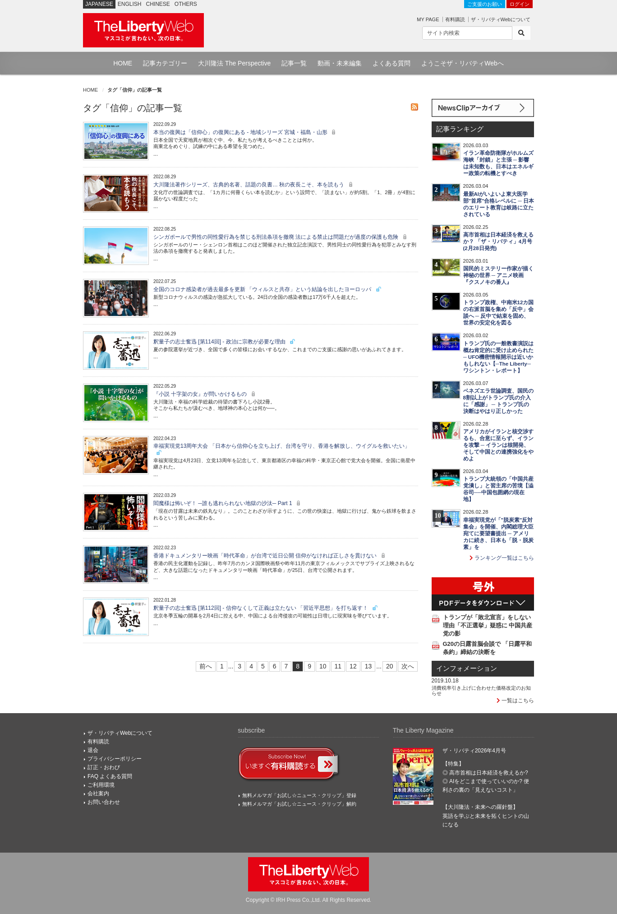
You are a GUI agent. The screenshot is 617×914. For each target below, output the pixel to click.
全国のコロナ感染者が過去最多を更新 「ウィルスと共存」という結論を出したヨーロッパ (267, 289)
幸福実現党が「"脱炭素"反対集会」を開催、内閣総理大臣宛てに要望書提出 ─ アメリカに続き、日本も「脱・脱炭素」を (498, 533)
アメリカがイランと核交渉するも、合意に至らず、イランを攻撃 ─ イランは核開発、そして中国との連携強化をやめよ (498, 445)
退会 (92, 750)
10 (323, 666)
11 (338, 666)
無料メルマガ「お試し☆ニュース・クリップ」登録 (299, 795)
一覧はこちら (515, 700)
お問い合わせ (103, 802)
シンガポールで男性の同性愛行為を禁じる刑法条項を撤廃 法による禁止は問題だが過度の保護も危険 (281, 237)
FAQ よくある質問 (109, 776)
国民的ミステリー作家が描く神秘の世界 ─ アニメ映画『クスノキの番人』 (498, 275)
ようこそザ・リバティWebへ (462, 63)
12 (353, 666)
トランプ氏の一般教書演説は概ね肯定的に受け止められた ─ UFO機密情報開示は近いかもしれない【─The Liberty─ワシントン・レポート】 (498, 357)
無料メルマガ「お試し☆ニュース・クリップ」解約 (299, 804)
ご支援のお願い (484, 4)
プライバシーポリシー (114, 759)
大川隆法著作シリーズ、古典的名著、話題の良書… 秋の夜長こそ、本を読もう (254, 184)
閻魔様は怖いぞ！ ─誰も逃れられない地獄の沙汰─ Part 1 (228, 503)
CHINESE (158, 4)
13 (368, 666)
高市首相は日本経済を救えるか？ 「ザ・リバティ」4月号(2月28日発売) (498, 241)
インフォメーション (466, 668)
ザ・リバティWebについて (500, 19)
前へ (205, 666)
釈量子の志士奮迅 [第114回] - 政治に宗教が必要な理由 (224, 342)
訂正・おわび (103, 767)
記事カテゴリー (165, 63)
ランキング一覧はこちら (502, 558)
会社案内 (98, 793)
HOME (122, 63)
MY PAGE (428, 19)
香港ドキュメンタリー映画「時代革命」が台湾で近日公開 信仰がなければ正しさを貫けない (270, 555)
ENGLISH (130, 4)
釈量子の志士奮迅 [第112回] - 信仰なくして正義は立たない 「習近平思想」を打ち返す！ (265, 608)
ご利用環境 (101, 785)
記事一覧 (294, 63)
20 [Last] (389, 666)
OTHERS (186, 4)
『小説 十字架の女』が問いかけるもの (205, 394)
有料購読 (455, 19)
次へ (407, 666)
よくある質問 (391, 63)
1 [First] (222, 666)
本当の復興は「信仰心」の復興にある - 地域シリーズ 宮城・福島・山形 (245, 132)
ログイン (520, 4)
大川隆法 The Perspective (234, 63)
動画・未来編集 (340, 63)
